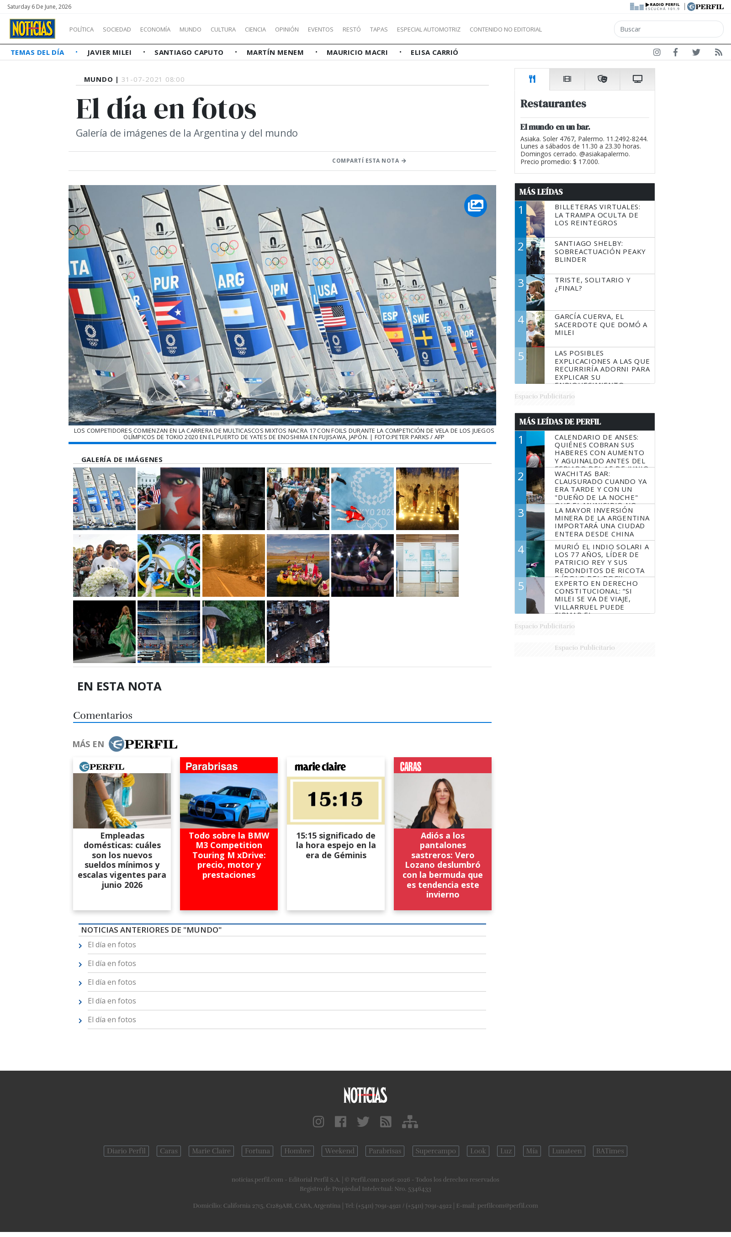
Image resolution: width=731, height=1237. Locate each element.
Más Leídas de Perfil (560, 421)
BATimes (610, 1151)
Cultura (249, 29)
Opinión (324, 29)
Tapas (430, 29)
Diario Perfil (126, 1151)
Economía (171, 29)
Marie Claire (211, 1151)
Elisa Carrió (434, 52)
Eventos (364, 29)
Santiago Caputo (190, 52)
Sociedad (126, 29)
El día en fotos (112, 945)
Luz (506, 1151)
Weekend (340, 1151)
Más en (124, 744)
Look (478, 1151)
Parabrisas (385, 1151)
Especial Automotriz (489, 29)
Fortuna (257, 1151)
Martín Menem (276, 52)
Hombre (297, 1151)
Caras (169, 1151)
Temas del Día (38, 52)
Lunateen (567, 1151)
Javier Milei (110, 52)
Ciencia (287, 29)
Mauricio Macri (358, 52)
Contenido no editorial (584, 29)
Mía (532, 1151)
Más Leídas (541, 191)
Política (85, 29)
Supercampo (436, 1151)
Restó (400, 29)
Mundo (211, 29)
